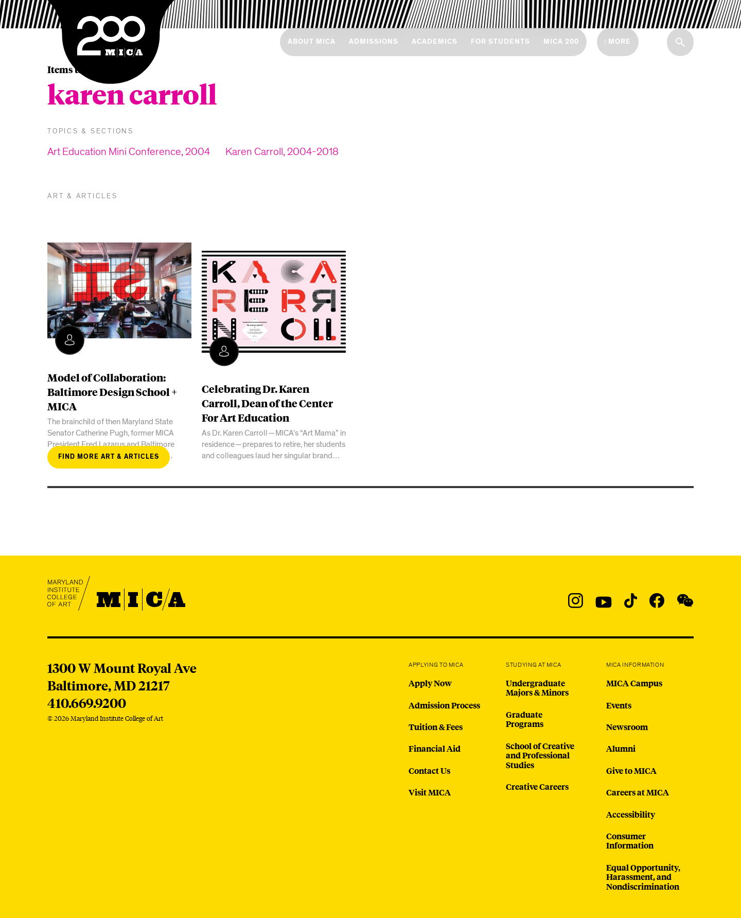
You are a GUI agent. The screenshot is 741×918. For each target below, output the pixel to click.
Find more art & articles (108, 457)
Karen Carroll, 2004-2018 (282, 151)
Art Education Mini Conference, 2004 (128, 151)
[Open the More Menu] (617, 42)
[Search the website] (680, 42)
